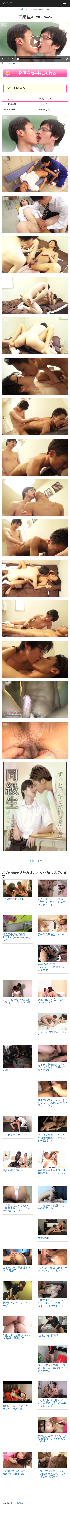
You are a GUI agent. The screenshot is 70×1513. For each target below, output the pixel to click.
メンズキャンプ (35, 861)
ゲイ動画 (7, 3)
